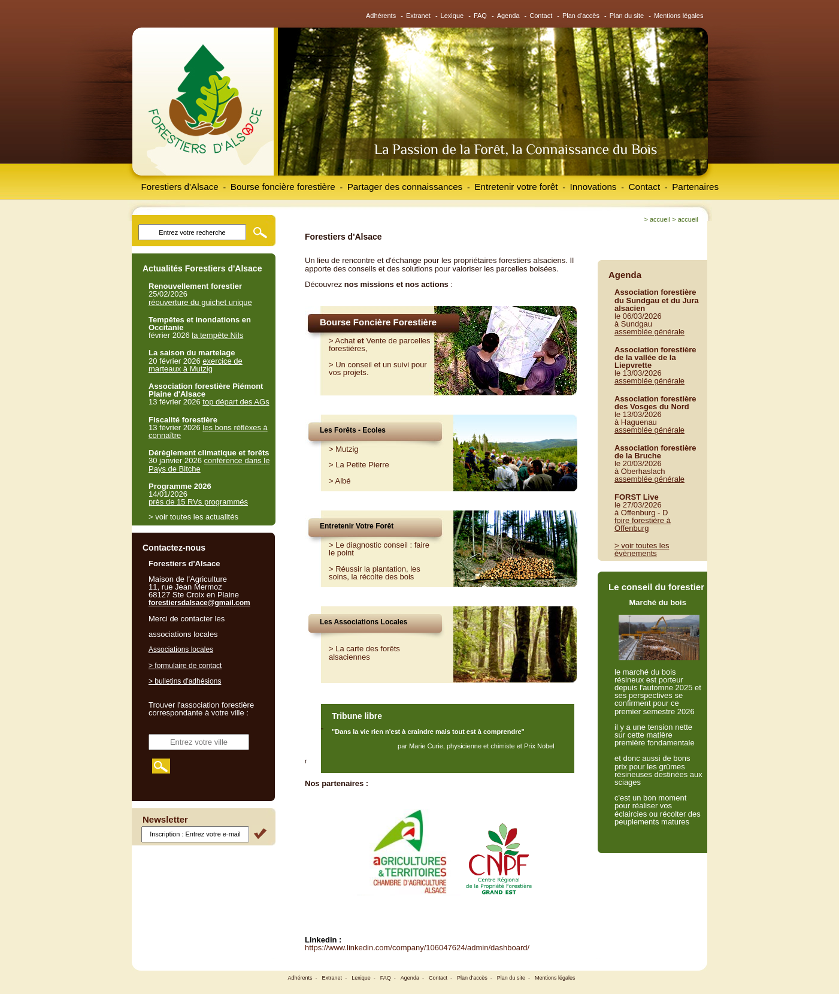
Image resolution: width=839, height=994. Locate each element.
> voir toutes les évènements (641, 549)
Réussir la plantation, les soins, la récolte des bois (374, 572)
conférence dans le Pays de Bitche (209, 464)
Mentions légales (679, 15)
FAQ (480, 15)
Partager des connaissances (405, 187)
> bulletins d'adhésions (185, 681)
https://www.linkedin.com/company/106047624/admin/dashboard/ (417, 947)
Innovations (593, 187)
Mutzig (346, 449)
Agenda (508, 15)
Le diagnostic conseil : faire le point (379, 548)
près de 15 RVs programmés (198, 501)
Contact (540, 15)
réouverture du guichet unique (200, 302)
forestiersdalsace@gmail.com (199, 603)
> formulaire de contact (185, 665)
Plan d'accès (580, 15)
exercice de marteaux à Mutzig (196, 364)
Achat (345, 340)
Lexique (452, 15)
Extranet (418, 15)
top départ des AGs (235, 401)
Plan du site (627, 15)
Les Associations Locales (363, 622)
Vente (376, 340)
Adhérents (381, 15)
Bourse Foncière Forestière (378, 322)
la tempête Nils (217, 335)
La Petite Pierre (362, 464)
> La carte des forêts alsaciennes (364, 652)
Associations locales (181, 649)
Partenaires (695, 187)
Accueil (660, 219)
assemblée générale (649, 331)
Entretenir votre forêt (516, 187)
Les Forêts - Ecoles (353, 430)
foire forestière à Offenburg (642, 524)
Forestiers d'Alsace (180, 187)
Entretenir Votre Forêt (356, 526)
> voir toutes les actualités (193, 516)
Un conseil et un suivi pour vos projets (378, 368)
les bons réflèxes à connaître (208, 431)
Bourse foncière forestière (283, 187)
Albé (343, 480)
